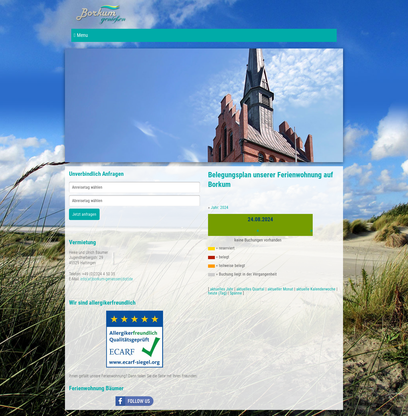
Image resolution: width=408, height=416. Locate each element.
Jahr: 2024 (219, 207)
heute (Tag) (217, 293)
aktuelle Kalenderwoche (315, 289)
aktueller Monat (280, 289)
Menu (81, 35)
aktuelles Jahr (221, 289)
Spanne (236, 293)
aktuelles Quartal (250, 289)
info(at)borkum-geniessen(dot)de (106, 279)
